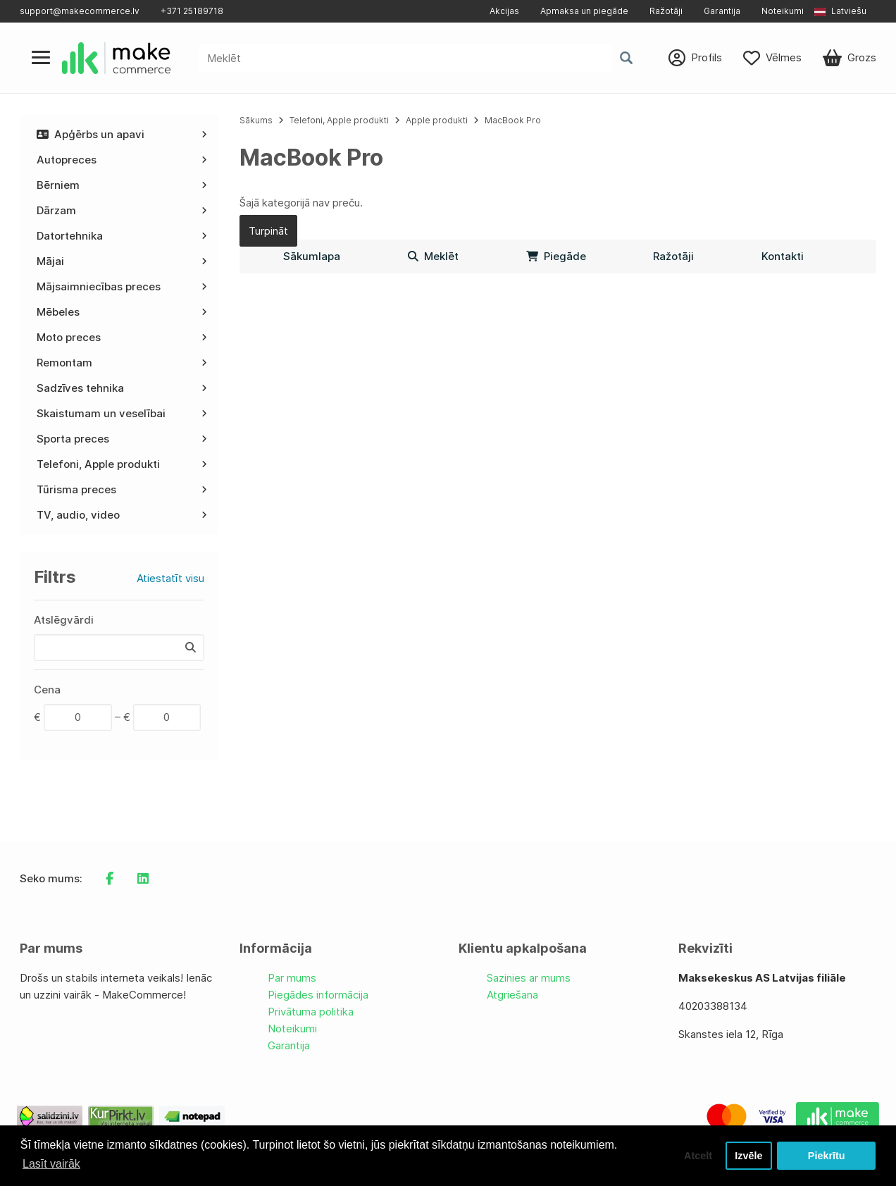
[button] (845, 11)
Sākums (256, 120)
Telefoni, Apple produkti (339, 120)
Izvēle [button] (748, 1155)
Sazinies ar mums (529, 977)
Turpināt (268, 230)
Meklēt (433, 256)
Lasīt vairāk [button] (51, 1164)
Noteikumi (782, 11)
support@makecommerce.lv (79, 11)
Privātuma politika (311, 1011)
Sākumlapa (311, 256)
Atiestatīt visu (170, 578)
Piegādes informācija (318, 994)
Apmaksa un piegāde (584, 11)
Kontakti (782, 256)
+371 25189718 (192, 11)
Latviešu (840, 11)
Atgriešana (512, 994)
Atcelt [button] (698, 1155)
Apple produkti (437, 120)
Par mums (292, 977)
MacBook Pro (513, 120)
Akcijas (504, 11)
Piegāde (556, 256)
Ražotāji (666, 11)
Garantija (722, 11)
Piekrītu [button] (826, 1155)
